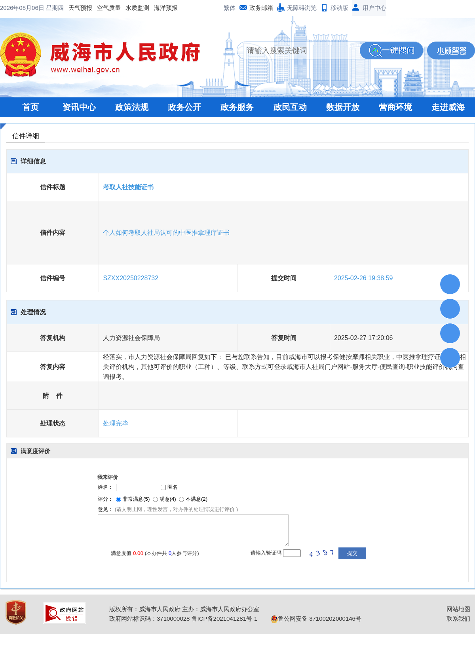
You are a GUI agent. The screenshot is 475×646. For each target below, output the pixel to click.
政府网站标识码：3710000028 (149, 618)
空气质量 (109, 7)
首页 (30, 107)
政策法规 (131, 107)
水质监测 (137, 7)
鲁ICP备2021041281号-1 (225, 618)
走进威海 (448, 107)
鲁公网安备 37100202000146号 (316, 618)
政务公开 (184, 107)
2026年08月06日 (23, 7)
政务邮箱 (261, 7)
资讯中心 (79, 107)
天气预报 (80, 7)
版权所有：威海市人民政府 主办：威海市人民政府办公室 (184, 609)
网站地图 (458, 609)
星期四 (55, 7)
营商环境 (395, 107)
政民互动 (290, 107)
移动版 (339, 7)
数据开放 (342, 107)
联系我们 (458, 618)
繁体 (230, 7)
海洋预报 (166, 7)
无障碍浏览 (302, 7)
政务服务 (237, 107)
